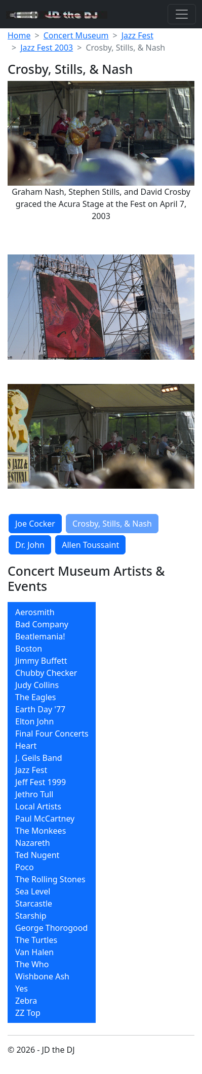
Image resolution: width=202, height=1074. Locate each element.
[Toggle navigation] (182, 14)
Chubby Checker (46, 672)
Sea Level (32, 891)
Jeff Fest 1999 (40, 782)
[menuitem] (52, 612)
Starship (31, 915)
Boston (28, 648)
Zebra (26, 1000)
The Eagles (35, 697)
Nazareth (32, 842)
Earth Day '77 (40, 709)
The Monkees (40, 830)
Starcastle (33, 903)
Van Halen (34, 952)
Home (19, 35)
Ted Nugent (37, 855)
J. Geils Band (38, 757)
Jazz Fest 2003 (46, 47)
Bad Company (41, 624)
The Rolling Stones (50, 879)
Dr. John (30, 544)
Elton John (34, 721)
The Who (32, 964)
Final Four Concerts (52, 733)
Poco (24, 867)
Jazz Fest (137, 35)
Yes (21, 988)
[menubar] (52, 812)
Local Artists (38, 806)
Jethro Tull (34, 794)
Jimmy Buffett (41, 660)
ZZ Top (28, 1012)
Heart (25, 745)
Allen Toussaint (90, 544)
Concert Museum (76, 35)
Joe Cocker (35, 523)
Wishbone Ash (42, 976)
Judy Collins (37, 685)
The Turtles (36, 940)
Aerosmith (35, 612)
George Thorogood (51, 927)
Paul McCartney (44, 818)
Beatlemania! (40, 636)
